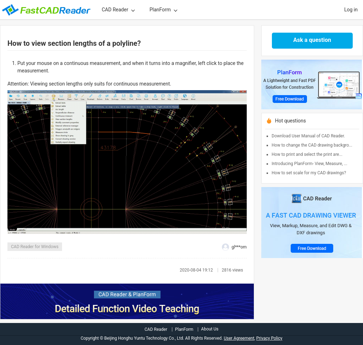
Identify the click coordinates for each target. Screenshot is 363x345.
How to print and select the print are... (307, 154)
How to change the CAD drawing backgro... (312, 145)
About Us (209, 329)
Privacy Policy (269, 338)
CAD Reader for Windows (34, 246)
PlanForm (160, 9)
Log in (351, 9)
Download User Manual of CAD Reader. (308, 135)
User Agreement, (239, 338)
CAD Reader (115, 9)
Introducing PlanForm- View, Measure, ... (309, 163)
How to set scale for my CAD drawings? (309, 172)
